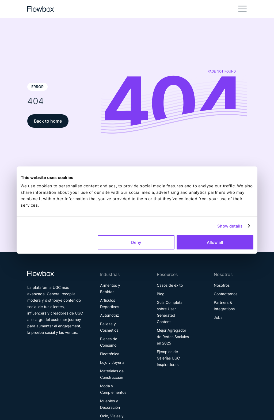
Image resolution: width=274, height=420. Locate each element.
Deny (136, 242)
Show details (229, 225)
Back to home (48, 121)
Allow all (215, 242)
